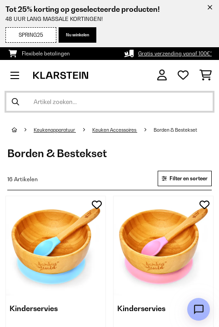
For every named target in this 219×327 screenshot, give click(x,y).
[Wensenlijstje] (183, 75)
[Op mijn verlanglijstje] (97, 205)
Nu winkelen (77, 34)
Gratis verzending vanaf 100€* (175, 53)
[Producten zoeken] (109, 102)
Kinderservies (34, 308)
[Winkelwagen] (205, 75)
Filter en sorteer (185, 178)
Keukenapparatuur (55, 130)
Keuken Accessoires (114, 130)
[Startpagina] (23, 130)
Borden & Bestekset (176, 130)
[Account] (162, 75)
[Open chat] (198, 309)
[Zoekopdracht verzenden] (15, 101)
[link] (55, 246)
